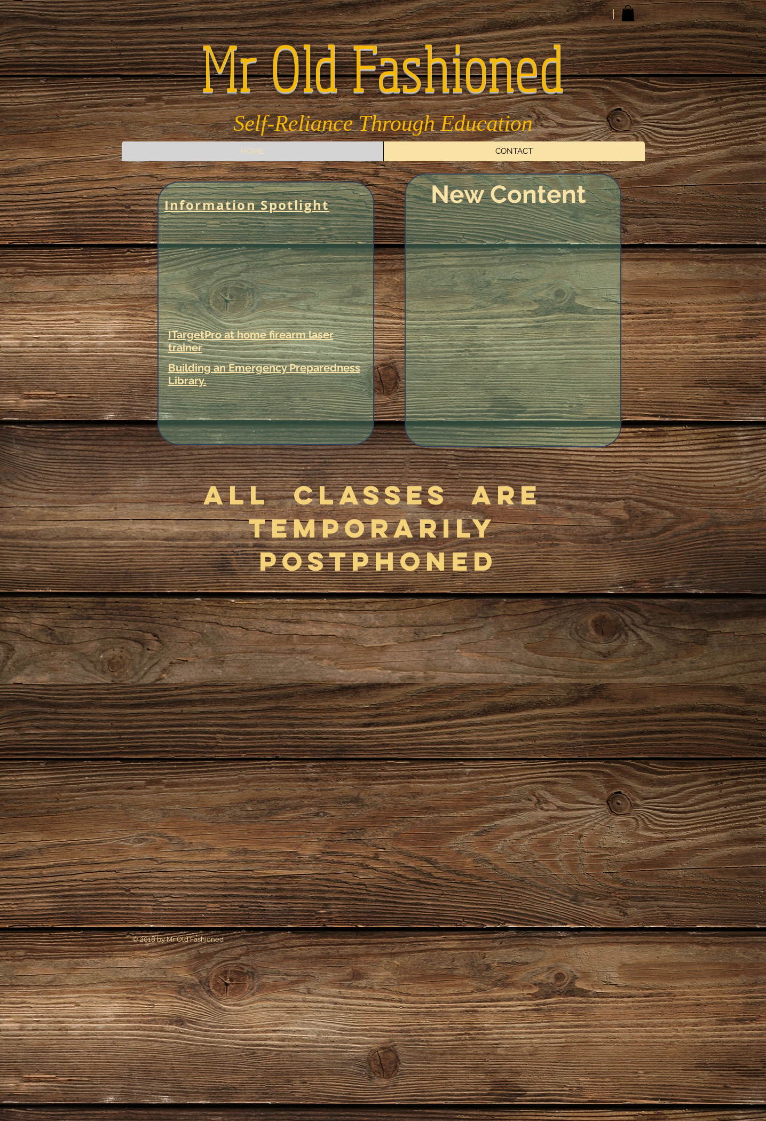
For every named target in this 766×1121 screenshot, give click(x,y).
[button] (628, 13)
